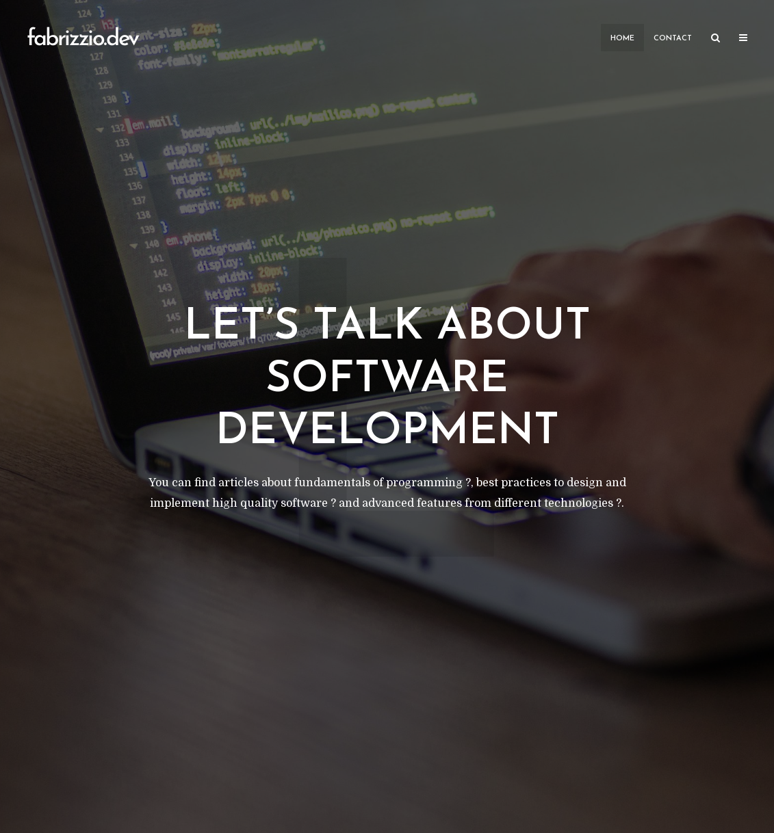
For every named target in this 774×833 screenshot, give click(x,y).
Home (622, 38)
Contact (673, 38)
